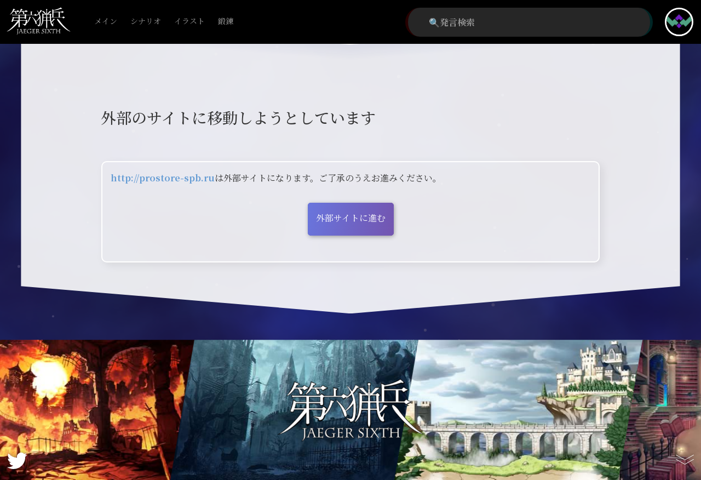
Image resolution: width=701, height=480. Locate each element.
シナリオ (146, 21)
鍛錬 (225, 21)
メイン (106, 21)
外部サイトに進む (351, 218)
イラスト (189, 21)
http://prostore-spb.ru (163, 178)
